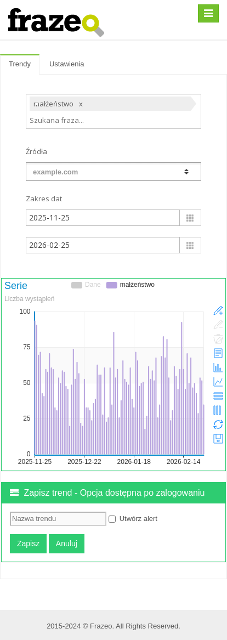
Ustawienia (66, 64)
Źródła (36, 151)
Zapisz (28, 543)
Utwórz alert (133, 518)
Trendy (20, 64)
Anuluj (66, 543)
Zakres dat (44, 198)
